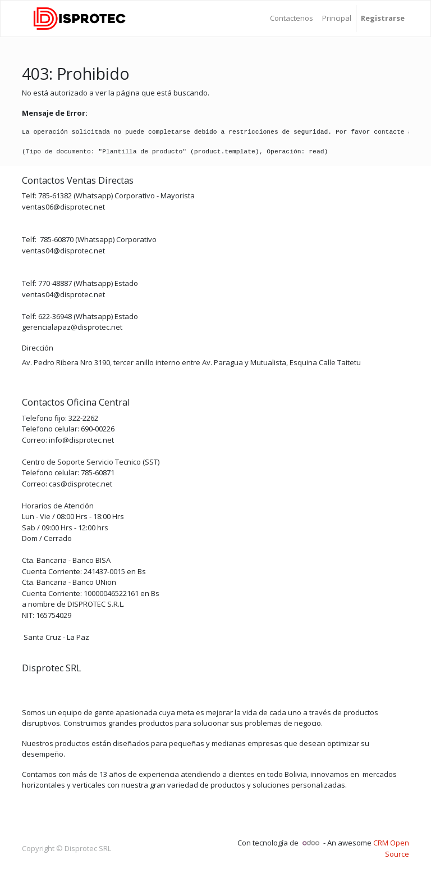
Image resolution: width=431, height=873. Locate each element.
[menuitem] (291, 18)
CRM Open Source (391, 848)
